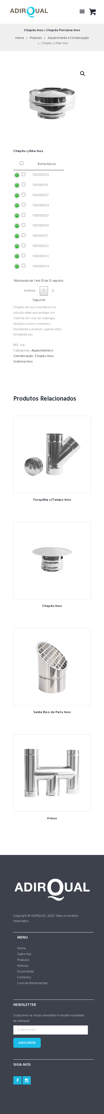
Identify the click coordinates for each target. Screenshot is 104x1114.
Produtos (36, 38)
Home (19, 38)
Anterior (29, 291)
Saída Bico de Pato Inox (52, 712)
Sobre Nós (24, 954)
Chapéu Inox (34, 30)
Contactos (24, 977)
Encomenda (25, 971)
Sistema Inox (23, 361)
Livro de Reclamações (32, 983)
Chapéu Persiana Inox (63, 30)
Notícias (22, 966)
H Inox (52, 818)
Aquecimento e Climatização (68, 38)
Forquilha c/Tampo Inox (52, 500)
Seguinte (38, 300)
